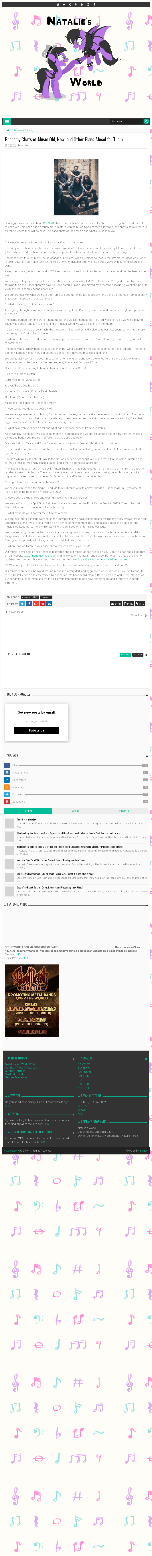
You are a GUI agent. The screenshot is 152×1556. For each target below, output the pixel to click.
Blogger (143, 1146)
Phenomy (45, 597)
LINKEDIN (83, 1072)
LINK (17, 950)
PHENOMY (49, 223)
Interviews (26, 597)
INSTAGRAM (85, 1068)
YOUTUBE (84, 1084)
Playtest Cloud (14, 1070)
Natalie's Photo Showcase (21, 1063)
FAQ (80, 1109)
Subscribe (36, 726)
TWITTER (83, 1080)
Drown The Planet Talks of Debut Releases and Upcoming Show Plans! (49, 883)
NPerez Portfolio (15, 1067)
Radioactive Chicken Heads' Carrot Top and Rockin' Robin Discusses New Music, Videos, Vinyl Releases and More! (70, 843)
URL (140, 603)
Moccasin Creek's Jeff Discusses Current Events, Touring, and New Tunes (51, 856)
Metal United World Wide (20, 1060)
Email (116, 603)
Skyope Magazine (16, 1073)
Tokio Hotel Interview (26, 815)
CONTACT (84, 1060)
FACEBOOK (84, 1064)
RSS (80, 1076)
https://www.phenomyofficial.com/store (102, 559)
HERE (8, 1102)
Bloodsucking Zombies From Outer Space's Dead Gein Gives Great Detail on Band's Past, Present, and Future (68, 829)
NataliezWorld (12, 1146)
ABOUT (82, 1105)
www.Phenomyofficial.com (40, 555)
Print (128, 603)
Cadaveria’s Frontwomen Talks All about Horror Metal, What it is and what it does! (55, 870)
